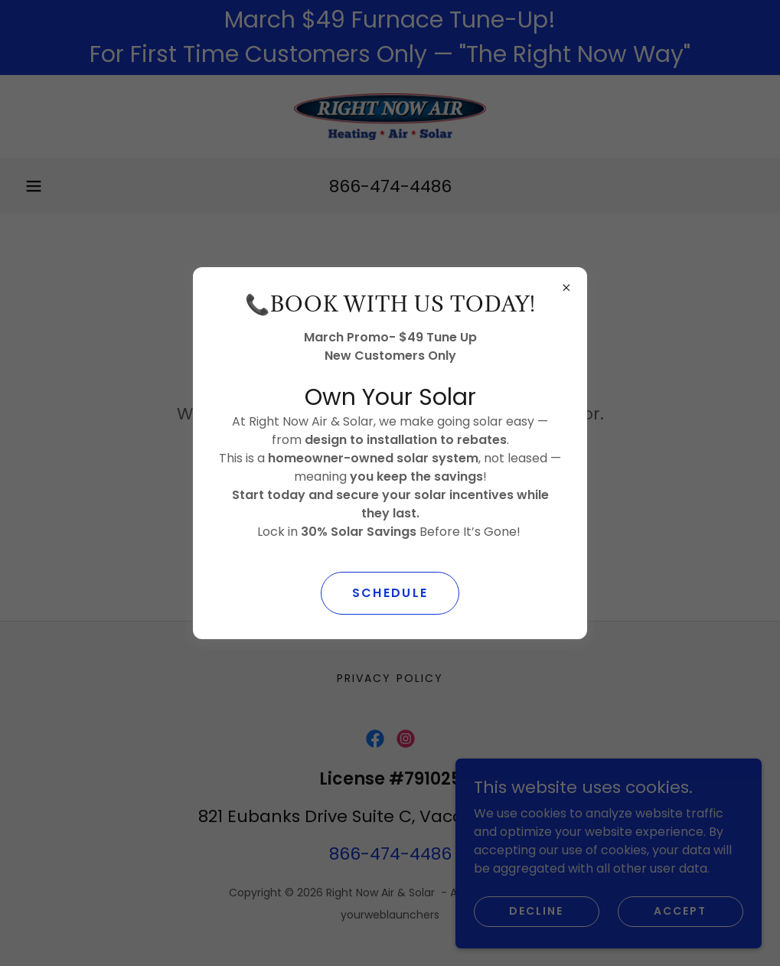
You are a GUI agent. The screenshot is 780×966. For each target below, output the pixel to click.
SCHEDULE (390, 593)
